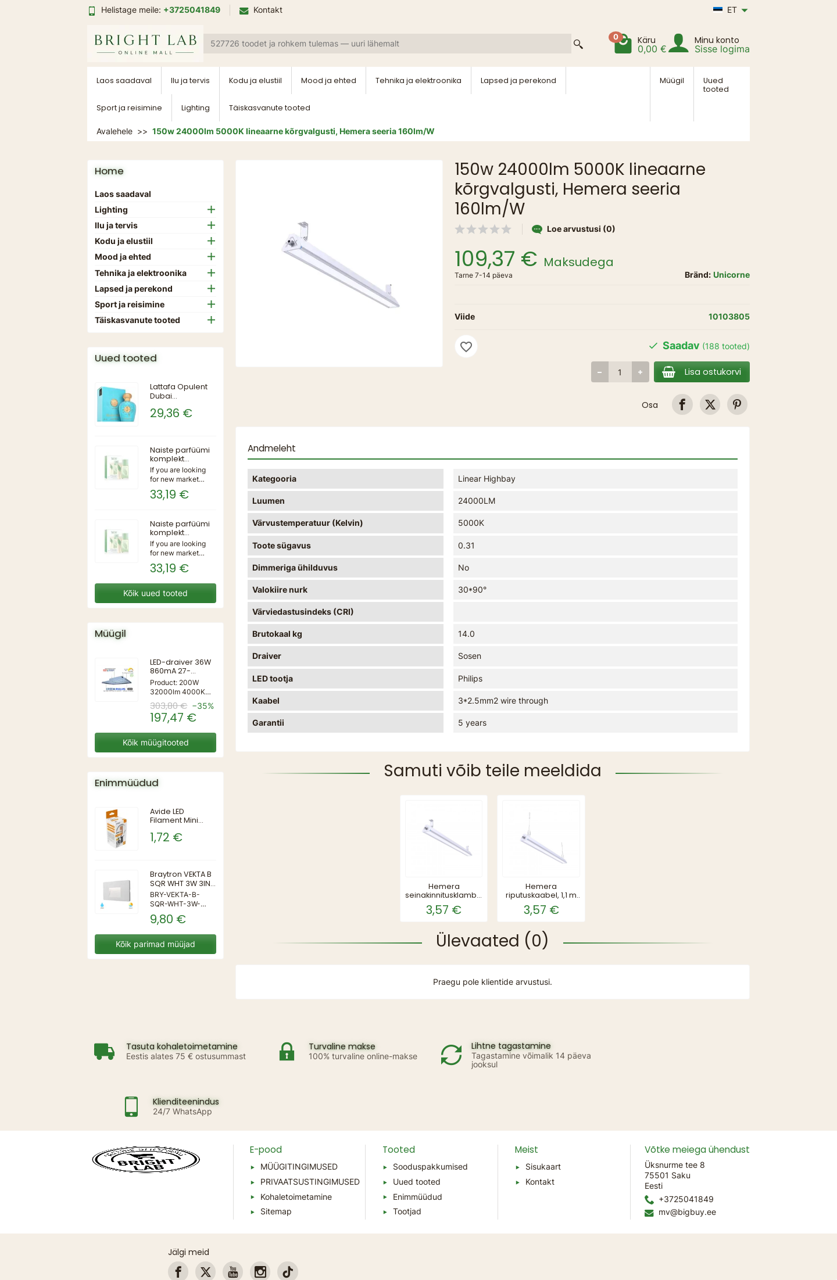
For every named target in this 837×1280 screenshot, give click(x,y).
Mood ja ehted (328, 80)
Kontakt (260, 10)
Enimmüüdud (417, 1149)
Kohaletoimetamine (296, 1149)
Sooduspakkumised (430, 1119)
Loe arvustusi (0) (574, 229)
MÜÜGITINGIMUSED (299, 1119)
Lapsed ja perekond (518, 80)
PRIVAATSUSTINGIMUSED (310, 1134)
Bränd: (698, 274)
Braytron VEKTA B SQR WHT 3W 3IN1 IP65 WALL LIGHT (181, 883)
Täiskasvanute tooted (269, 108)
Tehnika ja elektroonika (418, 80)
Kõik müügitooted (156, 742)
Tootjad (407, 1164)
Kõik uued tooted (155, 593)
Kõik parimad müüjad (155, 944)
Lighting (195, 108)
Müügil (672, 80)
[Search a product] (387, 43)
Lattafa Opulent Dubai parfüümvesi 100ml (179, 400)
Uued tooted (716, 85)
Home (109, 171)
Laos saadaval (124, 80)
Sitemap (276, 1164)
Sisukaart (543, 1119)
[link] (682, 404)
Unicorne (731, 274)
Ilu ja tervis (190, 80)
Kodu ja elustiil (255, 80)
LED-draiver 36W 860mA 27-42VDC (180, 670)
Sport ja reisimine (129, 108)
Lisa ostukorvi (700, 371)
